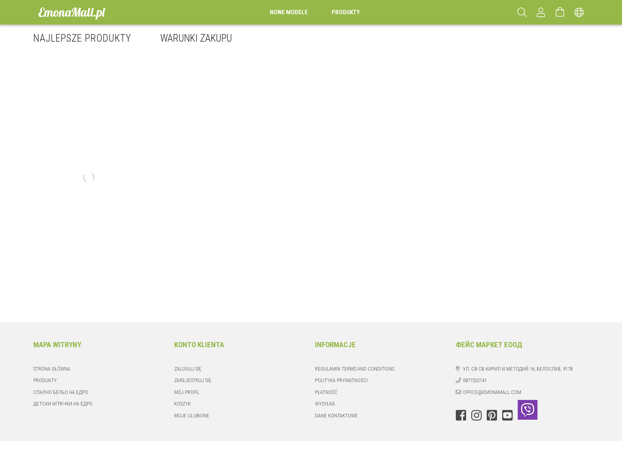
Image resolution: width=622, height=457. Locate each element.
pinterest (492, 415)
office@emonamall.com (492, 392)
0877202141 (475, 380)
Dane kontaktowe (336, 416)
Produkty (45, 380)
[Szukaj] (522, 12)
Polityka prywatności (341, 380)
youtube (507, 415)
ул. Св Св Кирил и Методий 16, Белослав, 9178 (517, 369)
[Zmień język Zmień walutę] (579, 12)
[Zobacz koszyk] (560, 12)
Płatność (326, 392)
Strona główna (51, 369)
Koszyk (182, 404)
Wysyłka (325, 404)
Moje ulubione (191, 416)
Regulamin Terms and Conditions (354, 369)
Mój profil (187, 392)
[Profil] (541, 12)
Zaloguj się (187, 369)
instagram (476, 415)
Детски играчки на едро (62, 404)
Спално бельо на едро (60, 392)
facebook (461, 415)
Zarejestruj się (192, 380)
